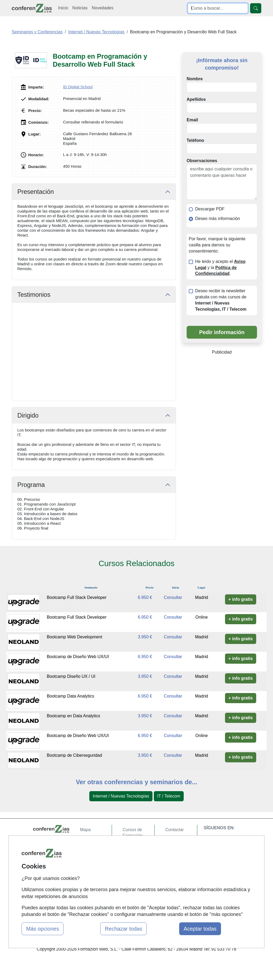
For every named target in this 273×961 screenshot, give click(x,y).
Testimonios (33, 294)
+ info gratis (240, 599)
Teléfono (195, 140)
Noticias (79, 8)
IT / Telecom (168, 796)
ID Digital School (78, 87)
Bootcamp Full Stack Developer (76, 597)
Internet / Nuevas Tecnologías (121, 796)
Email (192, 120)
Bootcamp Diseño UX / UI (71, 676)
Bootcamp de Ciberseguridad (74, 755)
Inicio (63, 8)
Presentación (35, 191)
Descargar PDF (209, 209)
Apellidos (196, 99)
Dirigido (28, 415)
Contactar (174, 829)
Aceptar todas (200, 929)
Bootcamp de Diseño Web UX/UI (78, 656)
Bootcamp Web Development (74, 637)
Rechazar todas (123, 929)
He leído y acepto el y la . (220, 267)
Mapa (85, 829)
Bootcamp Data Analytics (70, 696)
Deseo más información (217, 218)
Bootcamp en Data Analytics (73, 716)
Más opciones (42, 929)
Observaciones (202, 160)
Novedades (102, 8)
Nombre (195, 79)
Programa (31, 484)
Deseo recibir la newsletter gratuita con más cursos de (220, 300)
